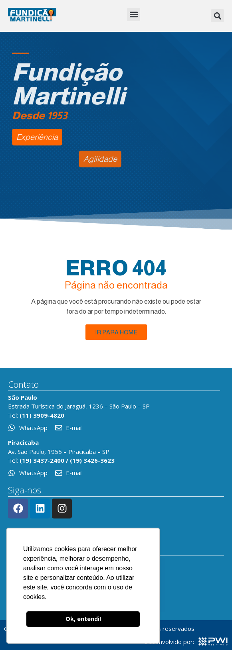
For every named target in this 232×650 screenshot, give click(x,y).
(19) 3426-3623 (92, 460)
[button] (133, 14)
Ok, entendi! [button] (83, 619)
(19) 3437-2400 (42, 460)
